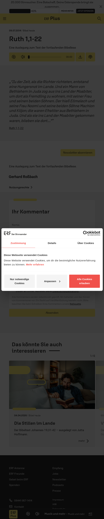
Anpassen (52, 281)
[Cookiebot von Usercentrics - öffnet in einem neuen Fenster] (85, 233)
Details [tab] (52, 243)
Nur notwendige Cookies (19, 281)
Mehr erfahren (35, 264)
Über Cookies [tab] (86, 243)
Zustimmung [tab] (18, 243)
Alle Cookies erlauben (84, 281)
